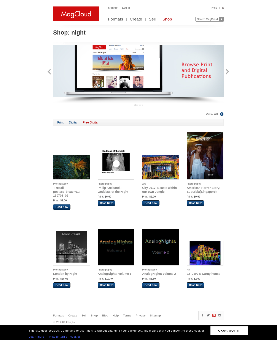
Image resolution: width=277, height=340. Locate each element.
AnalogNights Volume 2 (159, 273)
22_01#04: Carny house (203, 273)
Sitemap (155, 315)
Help (214, 7)
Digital (73, 122)
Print (60, 122)
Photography (60, 183)
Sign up (113, 7)
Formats (115, 19)
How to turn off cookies (65, 336)
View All (215, 114)
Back (50, 72)
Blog (105, 315)
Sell (152, 19)
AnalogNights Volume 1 (114, 273)
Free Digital (90, 122)
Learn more (36, 336)
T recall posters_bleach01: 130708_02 (66, 191)
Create (136, 19)
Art (144, 183)
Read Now (62, 207)
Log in (126, 7)
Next (227, 72)
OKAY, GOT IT (229, 330)
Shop (167, 19)
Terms (127, 315)
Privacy (141, 315)
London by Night (65, 273)
